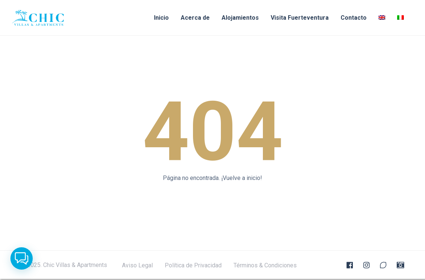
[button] (21, 258)
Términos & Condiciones (265, 265)
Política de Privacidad (193, 265)
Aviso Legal (137, 265)
